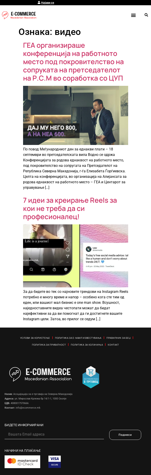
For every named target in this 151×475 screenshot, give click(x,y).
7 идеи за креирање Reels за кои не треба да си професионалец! (70, 208)
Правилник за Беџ (118, 337)
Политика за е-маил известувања (78, 337)
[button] (133, 15)
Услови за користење (35, 337)
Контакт (113, 344)
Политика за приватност (49, 344)
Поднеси (125, 435)
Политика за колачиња (87, 344)
